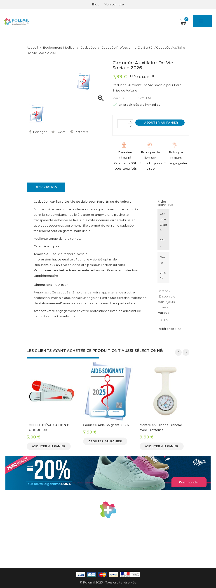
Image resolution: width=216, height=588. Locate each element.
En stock (163, 291)
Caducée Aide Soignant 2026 (106, 425)
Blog (95, 4)
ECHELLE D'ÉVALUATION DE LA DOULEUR (49, 427)
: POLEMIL (145, 98)
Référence (165, 328)
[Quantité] (122, 123)
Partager (40, 132)
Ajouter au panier (160, 122)
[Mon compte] (114, 4)
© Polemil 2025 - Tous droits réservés (108, 582)
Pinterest (82, 132)
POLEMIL (164, 320)
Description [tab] (46, 187)
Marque (118, 98)
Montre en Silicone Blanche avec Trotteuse (161, 427)
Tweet (61, 132)
